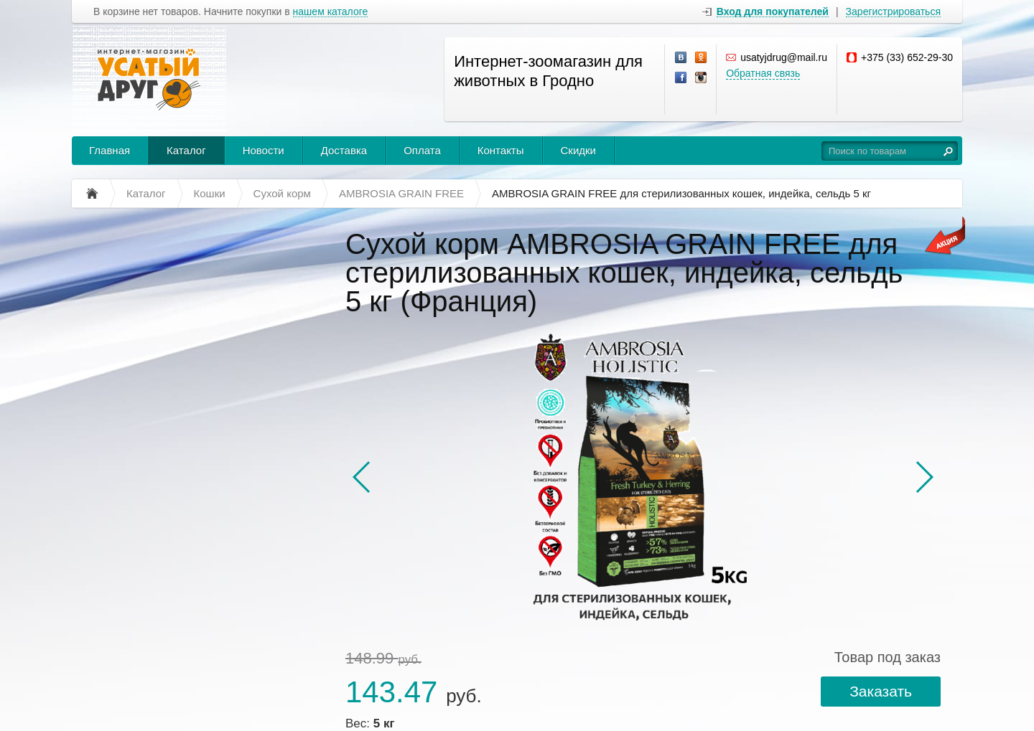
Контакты (501, 150)
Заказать (880, 691)
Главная (109, 150)
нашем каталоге (330, 11)
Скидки (578, 150)
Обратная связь (763, 73)
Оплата (422, 150)
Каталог (186, 150)
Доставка (344, 150)
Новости (263, 150)
